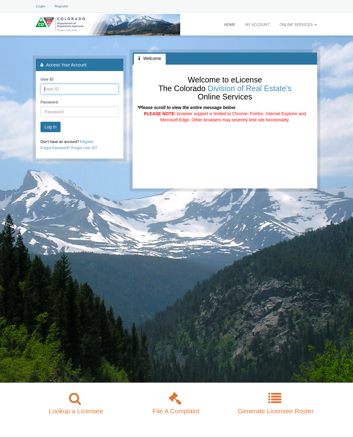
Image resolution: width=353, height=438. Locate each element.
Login (40, 6)
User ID (46, 79)
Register (61, 6)
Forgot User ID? (84, 148)
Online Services (298, 25)
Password (49, 102)
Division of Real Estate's (249, 88)
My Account (257, 25)
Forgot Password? (55, 148)
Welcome (149, 58)
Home (229, 25)
